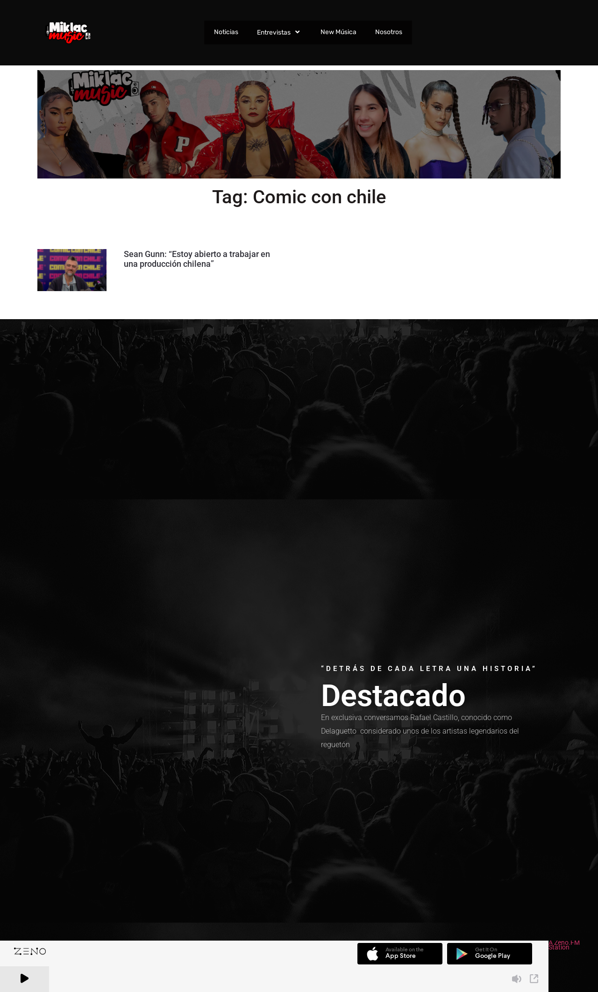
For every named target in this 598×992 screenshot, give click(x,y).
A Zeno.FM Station (564, 946)
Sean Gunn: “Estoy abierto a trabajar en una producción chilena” (197, 259)
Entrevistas (278, 32)
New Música (338, 32)
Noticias (226, 32)
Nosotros (388, 32)
